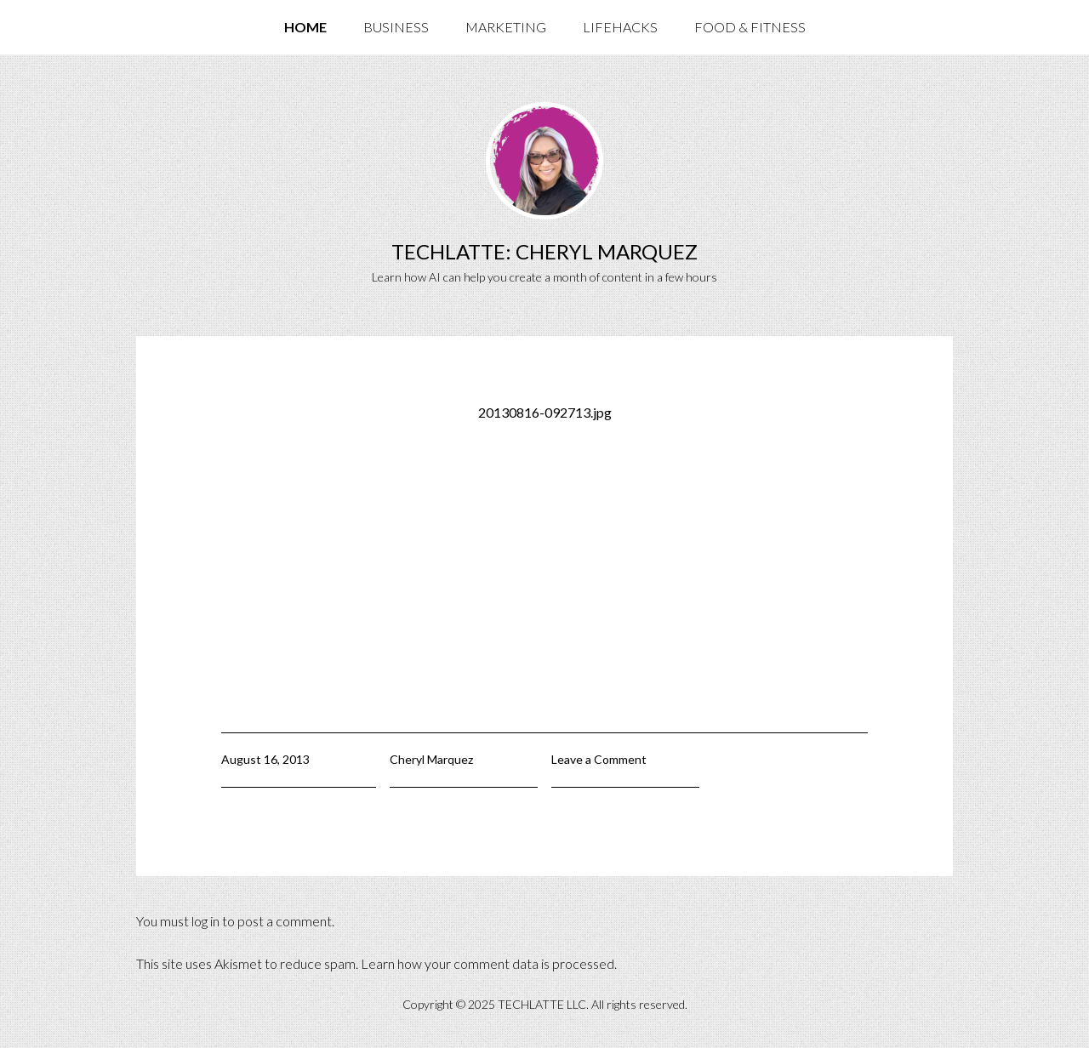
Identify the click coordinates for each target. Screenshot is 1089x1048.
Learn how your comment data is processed (487, 963)
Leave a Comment (599, 759)
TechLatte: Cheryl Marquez (544, 251)
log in (205, 921)
